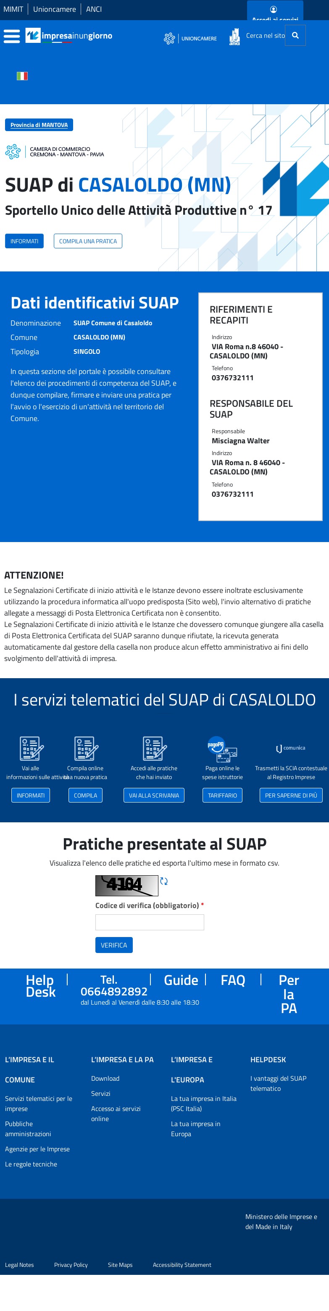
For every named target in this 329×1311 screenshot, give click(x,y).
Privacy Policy (71, 1300)
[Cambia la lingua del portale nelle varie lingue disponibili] (22, 75)
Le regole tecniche (31, 1164)
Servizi (101, 1093)
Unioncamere (54, 9)
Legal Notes (19, 1300)
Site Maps (120, 1300)
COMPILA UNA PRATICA (88, 241)
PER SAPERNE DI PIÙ (291, 795)
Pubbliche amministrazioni (28, 1129)
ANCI (94, 9)
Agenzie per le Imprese (37, 1149)
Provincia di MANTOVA (39, 124)
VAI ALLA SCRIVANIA (154, 795)
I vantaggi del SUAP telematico (278, 1083)
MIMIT (13, 9)
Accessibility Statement (182, 1300)
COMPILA (85, 795)
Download (105, 1078)
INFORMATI (24, 241)
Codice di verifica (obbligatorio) (149, 905)
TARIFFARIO (222, 795)
